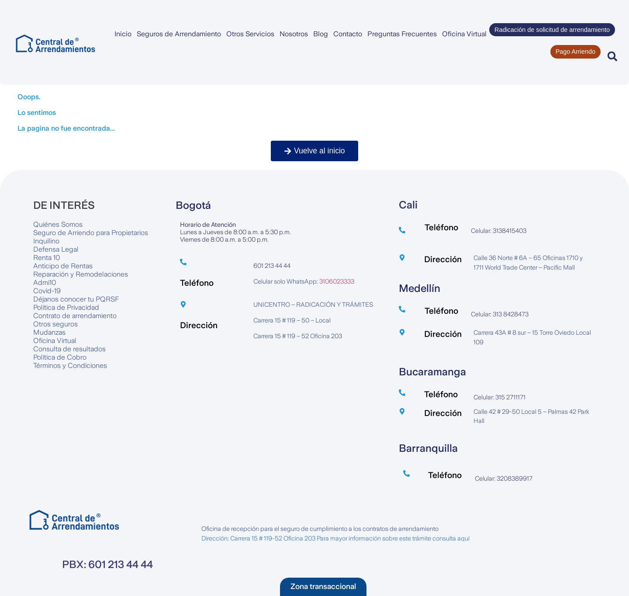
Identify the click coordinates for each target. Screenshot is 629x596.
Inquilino (46, 241)
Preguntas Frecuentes (402, 34)
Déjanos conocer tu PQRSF (76, 299)
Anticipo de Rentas (63, 266)
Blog (320, 34)
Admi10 (44, 282)
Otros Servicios (250, 34)
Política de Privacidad (66, 307)
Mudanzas (49, 332)
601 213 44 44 (271, 265)
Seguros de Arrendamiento (179, 34)
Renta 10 (46, 257)
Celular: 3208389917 (503, 478)
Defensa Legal (56, 249)
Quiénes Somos (58, 224)
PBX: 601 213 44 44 (107, 564)
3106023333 (336, 281)
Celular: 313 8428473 (500, 314)
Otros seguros (55, 324)
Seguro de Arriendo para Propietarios (90, 232)
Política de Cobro (59, 357)
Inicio (122, 34)
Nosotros (294, 34)
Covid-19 (47, 291)
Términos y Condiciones (70, 365)
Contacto (347, 34)
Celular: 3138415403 (498, 230)
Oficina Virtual (464, 34)
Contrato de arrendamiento (75, 315)
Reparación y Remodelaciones (80, 274)
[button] (612, 56)
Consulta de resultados (69, 349)
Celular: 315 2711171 (499, 397)
